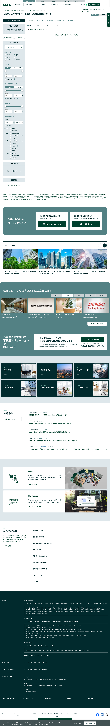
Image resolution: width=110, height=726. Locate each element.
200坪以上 (71, 21)
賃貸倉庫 (41, 1)
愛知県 (28, 610)
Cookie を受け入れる (90, 723)
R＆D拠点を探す (28, 655)
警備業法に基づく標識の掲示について (42, 716)
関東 (27, 635)
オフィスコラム (28, 662)
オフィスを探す (28, 601)
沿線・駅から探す (38, 603)
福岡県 (82, 611)
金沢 (36, 650)
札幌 (27, 650)
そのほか (35, 581)
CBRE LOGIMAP (58, 685)
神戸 (84, 650)
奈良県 (97, 610)
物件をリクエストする (52, 224)
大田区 (49, 626)
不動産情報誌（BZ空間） (30, 691)
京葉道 (55, 635)
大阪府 (22, 10)
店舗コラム (44, 662)
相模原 (33, 628)
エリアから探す (28, 603)
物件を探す (5, 600)
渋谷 (54, 650)
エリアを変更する (14, 21)
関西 (27, 637)
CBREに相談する (93, 339)
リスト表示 (94, 15)
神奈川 (28, 628)
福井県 (65, 610)
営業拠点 (90, 698)
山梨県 (49, 610)
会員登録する (86, 224)
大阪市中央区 (28, 10)
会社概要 (47, 698)
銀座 (40, 650)
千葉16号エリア (80, 632)
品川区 (65, 626)
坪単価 (9, 87)
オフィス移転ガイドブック (31, 679)
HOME (4, 10)
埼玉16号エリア (46, 630)
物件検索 (17, 5)
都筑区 (44, 628)
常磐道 (59, 632)
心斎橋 (71, 650)
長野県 (44, 610)
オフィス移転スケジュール (46, 679)
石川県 (54, 610)
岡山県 (40, 611)
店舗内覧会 (44, 669)
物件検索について (38, 530)
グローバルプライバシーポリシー (9, 714)
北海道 (28, 608)
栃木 (36, 635)
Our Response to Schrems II (24, 714)
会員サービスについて (40, 556)
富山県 (60, 610)
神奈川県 (71, 608)
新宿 (49, 650)
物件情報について (38, 537)
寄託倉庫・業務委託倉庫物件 (71, 621)
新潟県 (70, 610)
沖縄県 (45, 613)
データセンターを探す (43, 655)
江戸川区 (33, 626)
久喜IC (79, 630)
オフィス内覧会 (28, 669)
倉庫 (79, 295)
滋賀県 (92, 610)
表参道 (44, 650)
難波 (76, 650)
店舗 (90, 295)
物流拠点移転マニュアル (30, 685)
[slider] (5, 71)
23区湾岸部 (72, 626)
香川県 (61, 611)
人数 (20, 67)
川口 (39, 630)
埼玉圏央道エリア (56, 630)
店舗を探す (27, 643)
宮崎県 (33, 613)
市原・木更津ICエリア (92, 632)
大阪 (32, 637)
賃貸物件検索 (10, 10)
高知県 (77, 611)
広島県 (34, 611)
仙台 (32, 650)
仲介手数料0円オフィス (62, 603)
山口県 (55, 611)
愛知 (36, 637)
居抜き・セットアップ (85, 603)
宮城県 (33, 608)
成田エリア (65, 632)
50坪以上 (50, 21)
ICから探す (37, 621)
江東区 (44, 626)
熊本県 (98, 611)
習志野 (28, 633)
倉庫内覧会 (37, 669)
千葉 (27, 632)
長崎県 (93, 611)
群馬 (40, 635)
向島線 (50, 635)
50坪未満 (40, 21)
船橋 (101, 632)
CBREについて (37, 575)
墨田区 (54, 626)
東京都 (65, 608)
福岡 (52, 637)
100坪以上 (60, 21)
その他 (101, 295)
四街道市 (72, 632)
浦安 (33, 633)
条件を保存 (19, 37)
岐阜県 (38, 610)
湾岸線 (72, 635)
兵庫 (40, 637)
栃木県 (93, 608)
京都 (44, 637)
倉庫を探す (27, 618)
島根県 (50, 611)
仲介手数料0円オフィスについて (43, 543)
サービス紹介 (42, 5)
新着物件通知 (8, 37)
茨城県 (87, 608)
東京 (27, 626)
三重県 (102, 610)
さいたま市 (33, 630)
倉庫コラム (37, 662)
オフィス (67, 295)
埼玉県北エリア (71, 630)
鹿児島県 (39, 613)
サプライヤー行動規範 (73, 714)
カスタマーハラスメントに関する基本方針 (11, 716)
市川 (37, 632)
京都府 (86, 610)
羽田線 (78, 635)
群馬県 (98, 608)
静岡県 (33, 610)
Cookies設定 (55, 716)
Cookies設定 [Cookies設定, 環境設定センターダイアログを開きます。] (77, 723)
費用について (37, 550)
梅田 (66, 650)
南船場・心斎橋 (36, 10)
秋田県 (49, 608)
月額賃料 (19, 87)
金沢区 (49, 628)
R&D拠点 (66, 1)
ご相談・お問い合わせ (8, 698)
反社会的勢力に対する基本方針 (45, 714)
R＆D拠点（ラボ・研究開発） (100, 603)
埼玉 (27, 630)
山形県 (54, 608)
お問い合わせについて (40, 569)
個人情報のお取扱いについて (60, 714)
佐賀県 (87, 611)
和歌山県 (28, 611)
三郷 (64, 630)
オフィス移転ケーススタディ (62, 679)
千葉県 (82, 608)
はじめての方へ (67, 5)
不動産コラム (29, 5)
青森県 (38, 608)
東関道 (60, 635)
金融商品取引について (27, 716)
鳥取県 (45, 611)
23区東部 (79, 626)
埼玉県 (77, 608)
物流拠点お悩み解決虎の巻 (45, 685)
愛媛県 (71, 611)
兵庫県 (81, 610)
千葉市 (32, 632)
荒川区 (60, 626)
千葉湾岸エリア (51, 632)
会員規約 (68, 698)
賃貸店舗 (54, 1)
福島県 (60, 608)
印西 (41, 632)
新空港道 (66, 635)
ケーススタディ (54, 5)
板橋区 (38, 626)
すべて (31, 21)
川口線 (44, 635)
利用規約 (35, 714)
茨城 (32, 635)
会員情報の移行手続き (40, 562)
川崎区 (38, 628)
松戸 (37, 633)
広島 (48, 637)
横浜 (58, 650)
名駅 (62, 650)
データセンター (79, 1)
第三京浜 (83, 635)
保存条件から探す (49, 603)
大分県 (28, 613)
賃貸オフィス (29, 1)
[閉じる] (107, 723)
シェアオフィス (74, 603)
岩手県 (44, 608)
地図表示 (103, 15)
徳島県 (66, 611)
